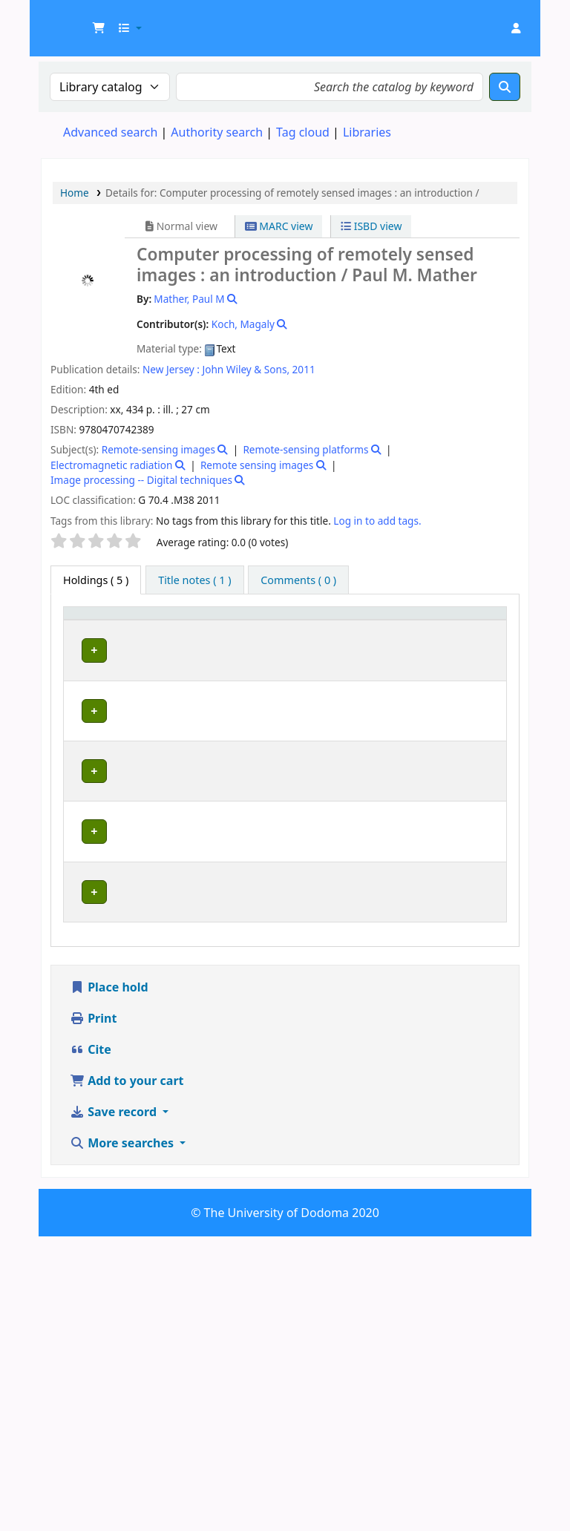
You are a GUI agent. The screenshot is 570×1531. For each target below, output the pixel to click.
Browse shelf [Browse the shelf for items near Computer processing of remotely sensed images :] (333, 691)
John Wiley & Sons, (246, 369)
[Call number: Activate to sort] (331, 628)
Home (74, 193)
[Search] (504, 87)
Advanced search (110, 132)
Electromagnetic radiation (111, 465)
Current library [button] (147, 627)
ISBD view (371, 226)
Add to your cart (127, 1375)
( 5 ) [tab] (95, 580)
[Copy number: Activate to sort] (408, 628)
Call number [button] (319, 627)
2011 (303, 369)
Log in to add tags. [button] (377, 521)
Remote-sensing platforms (305, 449)
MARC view (279, 226)
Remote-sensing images (158, 449)
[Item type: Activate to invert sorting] (92, 628)
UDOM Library (79, 21)
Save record (115, 1406)
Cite (90, 1344)
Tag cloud (303, 132)
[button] (98, 28)
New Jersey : (171, 369)
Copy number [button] (399, 627)
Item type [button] (82, 627)
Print (93, 1313)
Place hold (109, 1281)
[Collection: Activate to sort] (251, 628)
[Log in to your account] (515, 28)
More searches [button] (123, 1437)
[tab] (194, 580)
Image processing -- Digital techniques (141, 480)
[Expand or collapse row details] (476, 706)
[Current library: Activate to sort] (165, 628)
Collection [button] (242, 635)
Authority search (217, 132)
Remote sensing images (256, 465)
